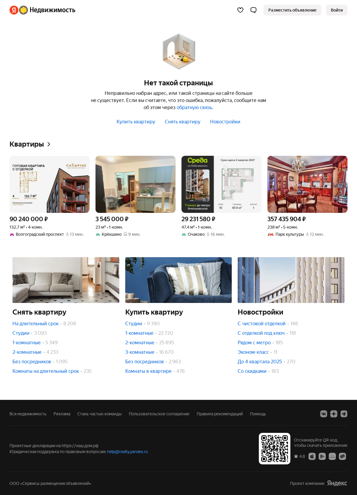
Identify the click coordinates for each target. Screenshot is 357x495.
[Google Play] (322, 456)
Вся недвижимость (28, 413)
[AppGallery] (332, 456)
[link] (336, 10)
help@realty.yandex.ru (127, 451)
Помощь (258, 413)
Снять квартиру (183, 122)
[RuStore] (342, 456)
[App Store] (312, 456)
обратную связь (194, 107)
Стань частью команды (99, 413)
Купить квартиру (136, 122)
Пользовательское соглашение (159, 413)
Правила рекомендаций (220, 413)
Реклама (62, 413)
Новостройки (225, 122)
